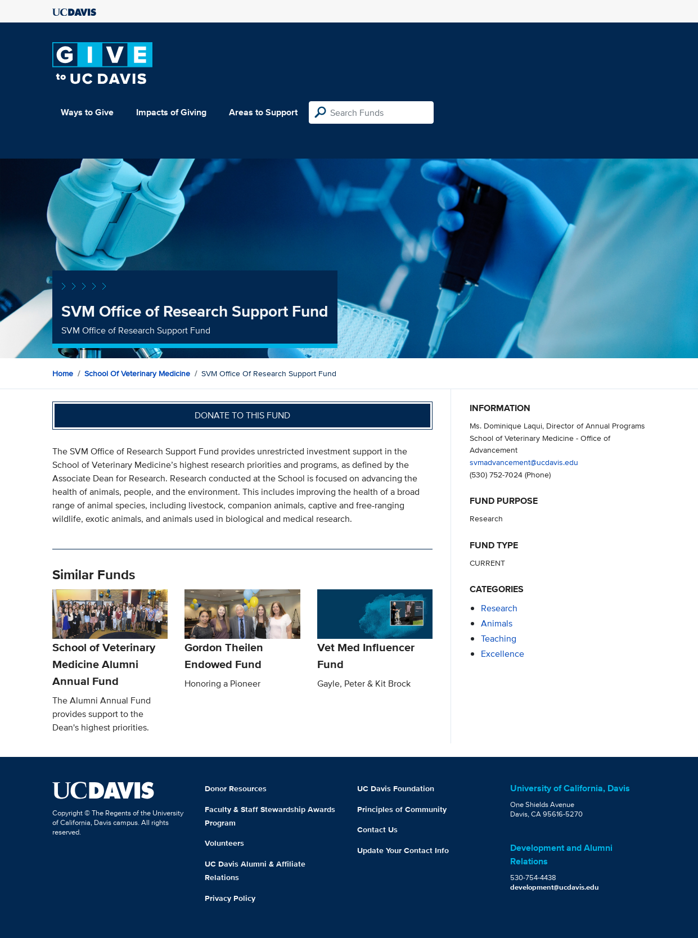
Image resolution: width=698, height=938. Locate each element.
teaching (498, 638)
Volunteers (224, 843)
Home (62, 373)
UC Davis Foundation (395, 788)
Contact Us (377, 829)
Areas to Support (263, 112)
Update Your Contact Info (403, 850)
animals (496, 623)
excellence (502, 653)
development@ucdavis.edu (554, 887)
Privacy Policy (230, 898)
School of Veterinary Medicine (137, 373)
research (499, 608)
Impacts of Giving (171, 112)
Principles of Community (402, 809)
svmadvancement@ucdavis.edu (524, 462)
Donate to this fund (242, 415)
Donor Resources (236, 788)
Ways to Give (87, 112)
